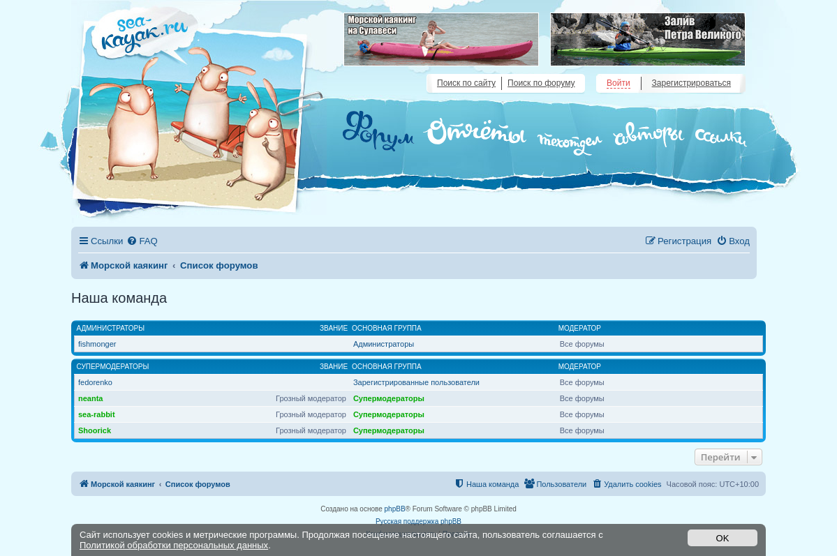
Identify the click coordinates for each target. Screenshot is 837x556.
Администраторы (111, 328)
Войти (618, 83)
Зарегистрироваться (691, 83)
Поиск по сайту (466, 83)
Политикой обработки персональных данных (174, 545)
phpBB (395, 509)
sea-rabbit (96, 414)
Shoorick (94, 430)
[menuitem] (141, 241)
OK (722, 538)
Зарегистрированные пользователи (416, 382)
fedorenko (95, 382)
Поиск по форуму (541, 83)
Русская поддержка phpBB (418, 521)
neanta (90, 398)
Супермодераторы (113, 366)
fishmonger (97, 344)
